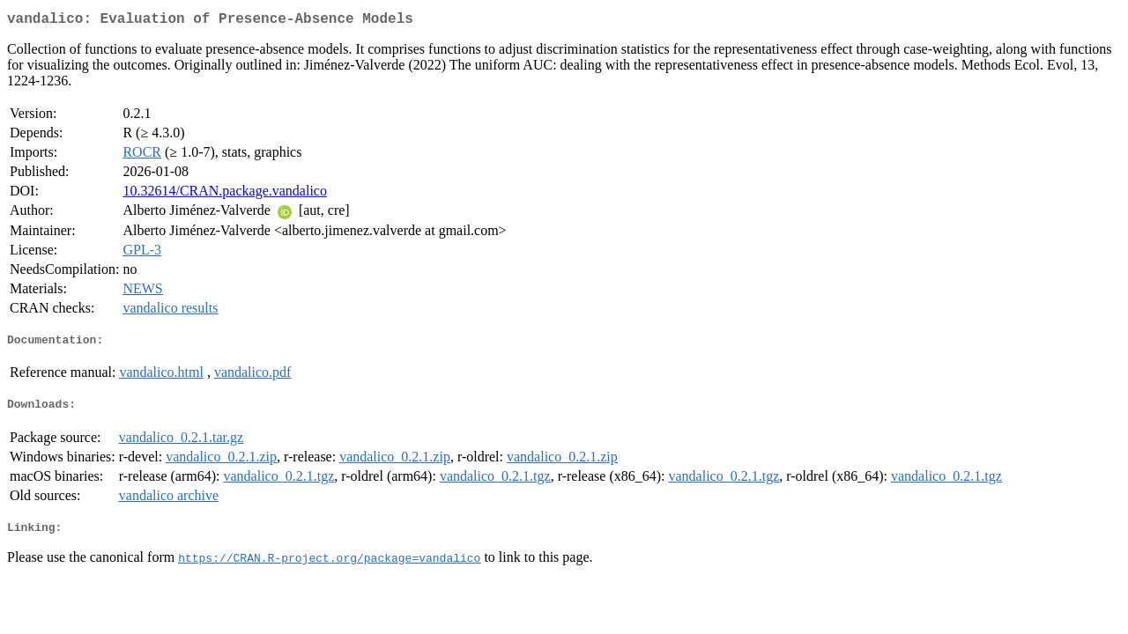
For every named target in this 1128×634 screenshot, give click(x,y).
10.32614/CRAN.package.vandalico (224, 194)
